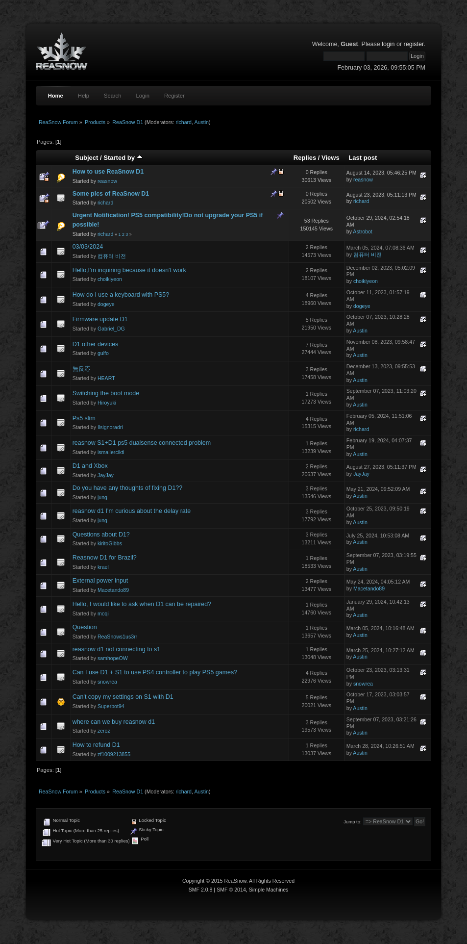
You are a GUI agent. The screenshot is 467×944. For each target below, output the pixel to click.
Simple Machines (269, 890)
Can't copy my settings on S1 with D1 (123, 696)
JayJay (106, 475)
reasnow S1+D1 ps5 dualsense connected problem (142, 442)
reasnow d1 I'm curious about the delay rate (132, 511)
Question (85, 627)
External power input (100, 580)
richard (183, 122)
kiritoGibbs (110, 543)
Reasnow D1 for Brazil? (105, 557)
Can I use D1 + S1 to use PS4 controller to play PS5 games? (155, 672)
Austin (201, 122)
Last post (362, 157)
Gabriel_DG (111, 329)
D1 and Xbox (90, 465)
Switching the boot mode (106, 393)
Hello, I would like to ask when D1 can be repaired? (142, 604)
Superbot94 (111, 706)
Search (113, 96)
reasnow (107, 181)
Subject (86, 157)
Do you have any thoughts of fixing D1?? (128, 488)
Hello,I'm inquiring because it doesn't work (129, 270)
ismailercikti (111, 452)
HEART (106, 378)
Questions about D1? (101, 534)
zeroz (104, 731)
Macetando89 (113, 590)
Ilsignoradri (110, 427)
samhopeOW (113, 658)
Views (330, 157)
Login (142, 96)
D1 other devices (96, 344)
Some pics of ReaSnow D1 (111, 193)
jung (102, 497)
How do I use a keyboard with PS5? (121, 294)
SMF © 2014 (231, 890)
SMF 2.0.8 (201, 890)
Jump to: (353, 821)
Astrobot (362, 231)
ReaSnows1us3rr (117, 636)
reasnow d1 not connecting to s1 (117, 649)
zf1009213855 (114, 754)
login (388, 44)
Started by (122, 157)
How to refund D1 (96, 744)
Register (174, 96)
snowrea (107, 682)
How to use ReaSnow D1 (108, 171)
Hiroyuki (107, 403)
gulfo (103, 353)
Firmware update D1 (100, 319)
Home (55, 96)
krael (103, 567)
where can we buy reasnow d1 (114, 721)
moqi (103, 613)
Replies (305, 157)
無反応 (81, 368)
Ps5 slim (84, 418)
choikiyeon (110, 279)
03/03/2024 (88, 246)
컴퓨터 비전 (112, 256)
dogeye (106, 304)
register (414, 44)
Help (83, 96)
